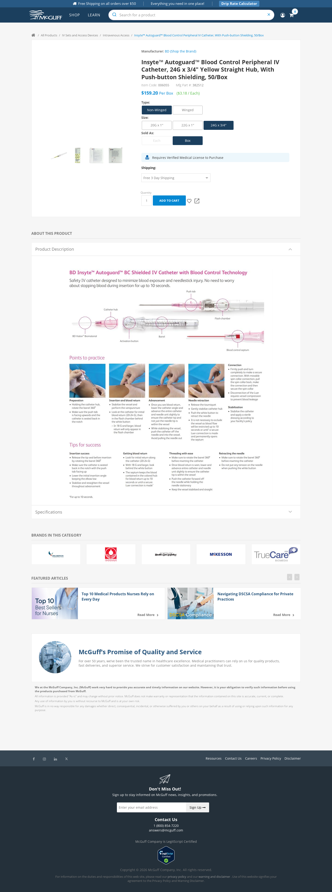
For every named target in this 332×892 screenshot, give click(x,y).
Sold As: (147, 133)
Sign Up (198, 807)
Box (187, 140)
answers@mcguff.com (166, 830)
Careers (251, 758)
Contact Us (233, 758)
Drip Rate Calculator (239, 3)
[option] (58, 155)
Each (156, 140)
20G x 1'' (157, 125)
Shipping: (148, 168)
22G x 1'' (187, 125)
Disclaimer (293, 758)
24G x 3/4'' (218, 125)
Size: (144, 117)
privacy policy (177, 877)
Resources (214, 758)
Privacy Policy (271, 758)
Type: (145, 102)
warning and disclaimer (214, 877)
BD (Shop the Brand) (180, 51)
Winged (188, 110)
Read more (145, 615)
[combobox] (191, 15)
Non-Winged (156, 110)
